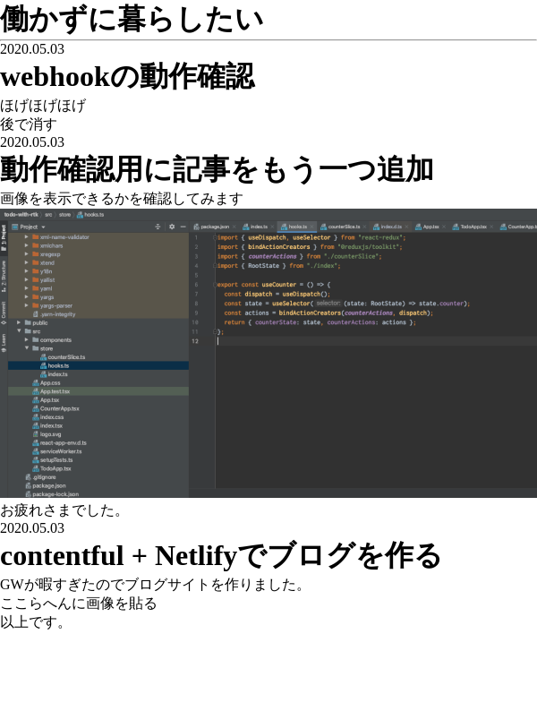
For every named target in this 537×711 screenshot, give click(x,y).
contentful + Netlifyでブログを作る (221, 555)
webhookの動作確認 (127, 76)
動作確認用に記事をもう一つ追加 (217, 169)
